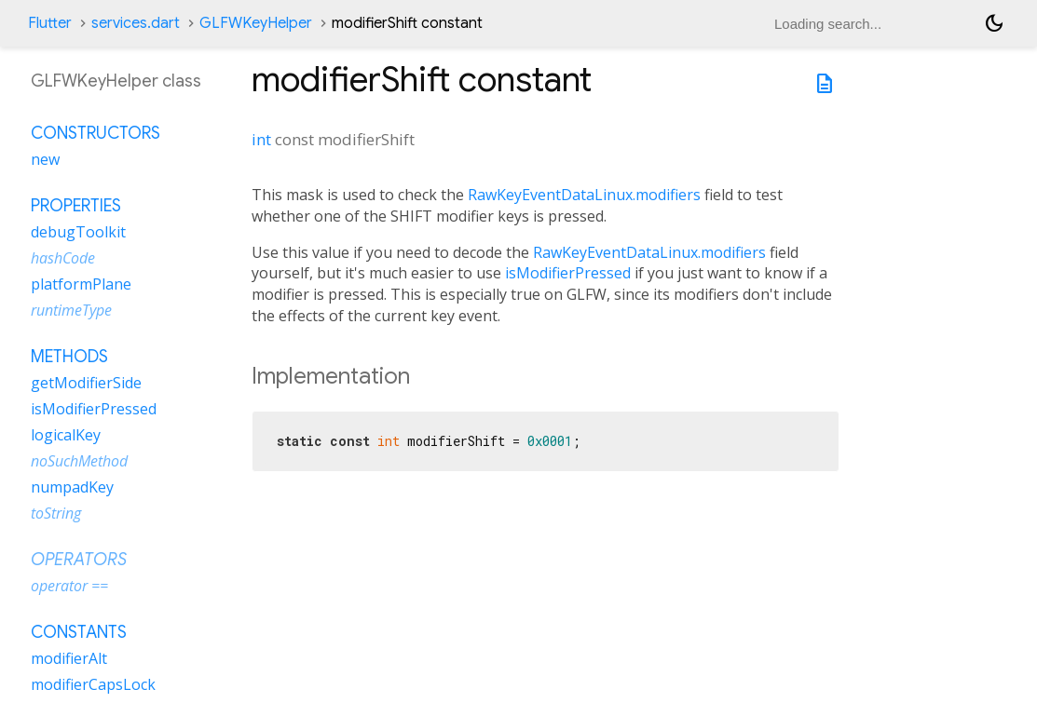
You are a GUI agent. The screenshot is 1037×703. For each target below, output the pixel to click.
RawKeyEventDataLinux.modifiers (584, 194)
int (261, 139)
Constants (79, 632)
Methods (69, 356)
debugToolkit (78, 232)
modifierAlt (69, 658)
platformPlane (81, 284)
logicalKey (66, 435)
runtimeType (71, 310)
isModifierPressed (568, 273)
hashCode (63, 258)
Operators (79, 559)
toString (56, 513)
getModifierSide (86, 382)
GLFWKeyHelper (255, 23)
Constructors (95, 133)
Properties (76, 206)
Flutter (50, 23)
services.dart (135, 23)
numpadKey (72, 487)
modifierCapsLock (93, 684)
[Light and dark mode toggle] (994, 23)
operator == (69, 585)
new (45, 159)
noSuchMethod (79, 461)
